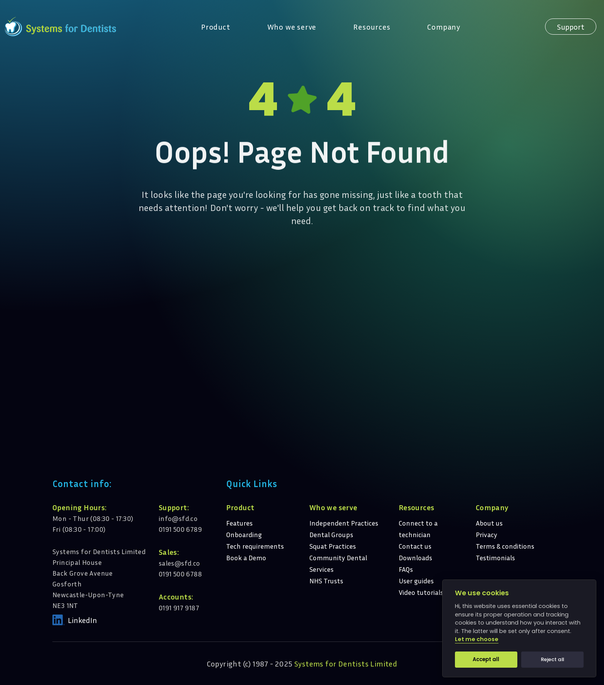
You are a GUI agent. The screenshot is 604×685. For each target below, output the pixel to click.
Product (215, 26)
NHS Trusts (326, 580)
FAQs (406, 569)
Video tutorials (421, 592)
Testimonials (495, 557)
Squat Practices (332, 546)
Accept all (486, 659)
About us (489, 523)
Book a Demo (246, 557)
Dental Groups (331, 534)
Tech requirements (255, 546)
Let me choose (476, 639)
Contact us (415, 546)
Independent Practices (343, 523)
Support (570, 26)
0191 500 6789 (180, 529)
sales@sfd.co (179, 563)
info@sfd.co (178, 518)
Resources (371, 26)
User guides (416, 580)
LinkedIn (82, 620)
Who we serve (292, 26)
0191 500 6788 (180, 573)
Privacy (486, 534)
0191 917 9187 (179, 607)
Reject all (552, 659)
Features (239, 523)
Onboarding (244, 534)
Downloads (415, 557)
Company (443, 26)
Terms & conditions (505, 546)
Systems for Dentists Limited (345, 663)
